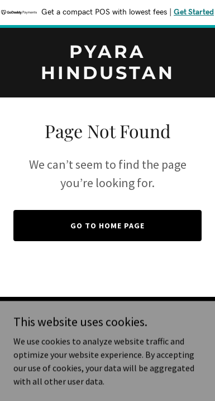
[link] (107, 75)
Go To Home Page (107, 226)
